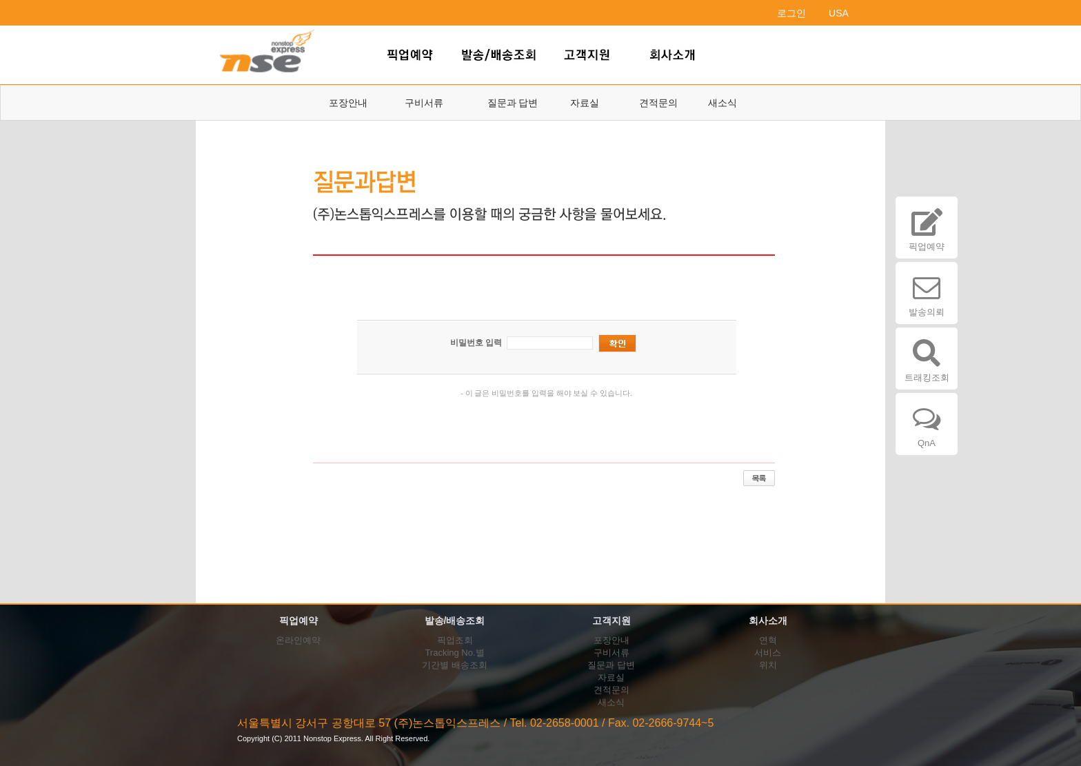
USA (839, 13)
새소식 (722, 102)
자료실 (584, 102)
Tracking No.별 (454, 652)
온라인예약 (298, 640)
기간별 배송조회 (454, 665)
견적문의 (658, 102)
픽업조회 (455, 640)
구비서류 (424, 102)
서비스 (767, 652)
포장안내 (348, 102)
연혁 (768, 640)
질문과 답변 (512, 102)
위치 (768, 665)
